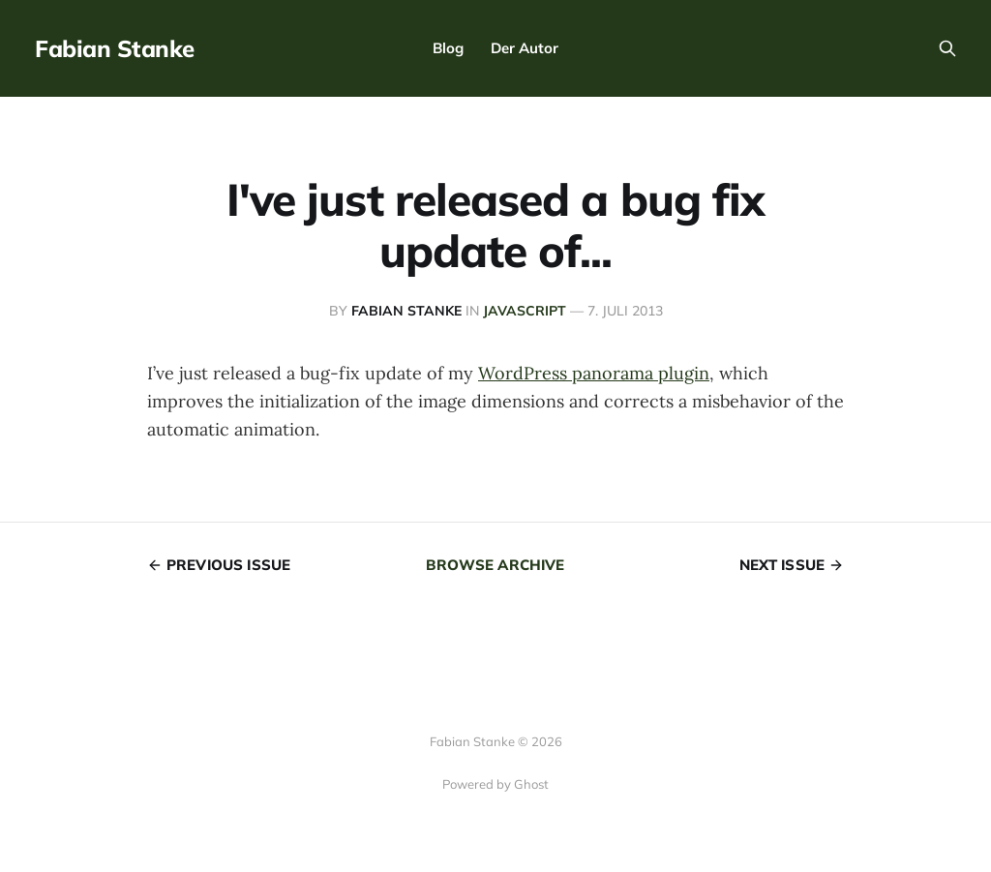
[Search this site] (947, 48)
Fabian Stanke (115, 48)
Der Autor (524, 48)
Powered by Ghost (495, 784)
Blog (448, 48)
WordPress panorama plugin (593, 373)
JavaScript (524, 310)
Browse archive (495, 565)
